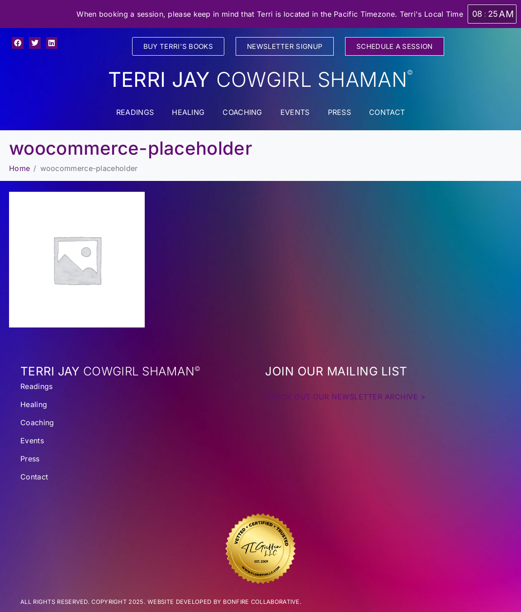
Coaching (242, 112)
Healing (188, 112)
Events (295, 112)
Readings (135, 112)
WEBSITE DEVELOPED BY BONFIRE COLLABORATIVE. (224, 601)
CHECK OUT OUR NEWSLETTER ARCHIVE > (345, 396)
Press (339, 112)
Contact (387, 112)
